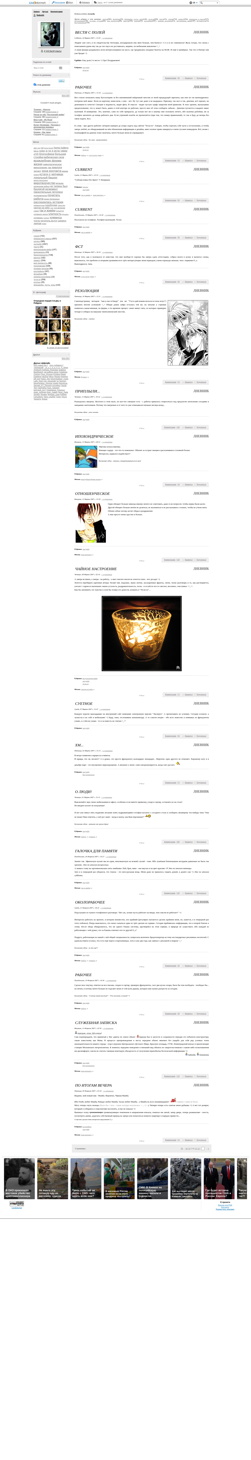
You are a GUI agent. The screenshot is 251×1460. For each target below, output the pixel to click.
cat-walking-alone (51, 372)
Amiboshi (37, 370)
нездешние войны (42, 186)
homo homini (48, 148)
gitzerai (45, 376)
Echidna (56, 374)
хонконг (46, 218)
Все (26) (65, 96)
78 (182, 1148)
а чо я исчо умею (56, 150)
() (179, 78)
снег (51, 208)
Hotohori (64, 376)
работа (38, 198)
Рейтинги (86, 2)
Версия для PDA (225, 1205)
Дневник (201, 32)
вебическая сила (54, 157)
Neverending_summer (43, 383)
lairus (36, 151)
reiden (42, 151)
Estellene (37, 376)
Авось (99, 2)
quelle (55, 383)
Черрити (37, 399)
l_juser (65, 379)
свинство (61, 205)
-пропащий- (39, 368)
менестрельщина (41, 180)
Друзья (45, 11)
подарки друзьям (41, 269)
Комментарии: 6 (51, 117)
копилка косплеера (42, 277)
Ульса (64, 397)
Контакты (225, 1207)
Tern (35, 388)
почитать (54, 195)
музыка (59, 183)
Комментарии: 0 (51, 112)
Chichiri (37, 374)
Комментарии (57, 11)
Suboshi (34, 15)
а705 (36, 154)
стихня (37, 236)
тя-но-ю (37, 279)
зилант (37, 171)
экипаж (37, 223)
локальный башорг (45, 177)
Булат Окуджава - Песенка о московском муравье (47, 126)
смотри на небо (42, 207)
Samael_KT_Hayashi (43, 385)
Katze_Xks (45, 379)
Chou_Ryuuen (46, 374)
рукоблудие (51, 205)
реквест (37, 260)
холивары (38, 218)
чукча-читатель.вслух (45, 220)
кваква (65, 171)
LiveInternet (38, 3)
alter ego (37, 148)
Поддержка (191, 2)
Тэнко (58, 397)
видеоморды (39, 252)
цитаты (37, 241)
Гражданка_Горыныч (55, 390)
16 (186, 1148)
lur (58, 381)
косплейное (39, 271)
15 (189, 1148)
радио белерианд (52, 199)
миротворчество (44, 183)
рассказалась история (48, 202)
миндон (37, 258)
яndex (44, 224)
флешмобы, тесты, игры (44, 285)
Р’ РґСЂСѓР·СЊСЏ (52, 51)
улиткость (55, 214)
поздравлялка (40, 195)
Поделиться (201, 78)
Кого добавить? (56, 365)
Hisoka (57, 376)
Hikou (51, 376)
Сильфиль (38, 397)
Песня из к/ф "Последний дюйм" (49, 115)
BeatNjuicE (38, 372)
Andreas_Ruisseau (50, 370)
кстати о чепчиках (51, 174)
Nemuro (62, 381)
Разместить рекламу (225, 1209)
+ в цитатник (106, 38)
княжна (36, 175)
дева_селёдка (40, 392)
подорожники (39, 266)
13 (196, 1148)
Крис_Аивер (52, 392)
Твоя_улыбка (49, 397)
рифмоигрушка (39, 205)
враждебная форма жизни (91, 479)
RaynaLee (63, 383)
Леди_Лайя (63, 392)
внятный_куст (40, 390)
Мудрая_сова (54, 394)
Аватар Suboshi (50, 34)
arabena (62, 370)
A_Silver (64, 368)
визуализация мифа (43, 249)
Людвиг (43, 394)
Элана (44, 399)
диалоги (57, 167)
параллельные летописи (48, 192)
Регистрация (60, 2)
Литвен (37, 394)
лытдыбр (38, 244)
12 (199, 1148)
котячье (37, 282)
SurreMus (56, 385)
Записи (36, 11)
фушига (65, 214)
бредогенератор (41, 255)
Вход (71, 2)
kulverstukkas (56, 379)
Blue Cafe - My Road (43, 120)
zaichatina (42, 388)
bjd (42, 148)
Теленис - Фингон (42, 109)
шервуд (62, 220)
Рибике (63, 394)
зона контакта (51, 171)
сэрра (36, 211)
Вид (195, 3)
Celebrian (63, 372)
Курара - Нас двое (42, 132)
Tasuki (63, 385)
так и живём (47, 210)
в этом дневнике (43, 85)
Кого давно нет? (41, 365)
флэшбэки (38, 274)
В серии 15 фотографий (58, 348)
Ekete (63, 374)
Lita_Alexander (49, 381)
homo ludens (61, 147)
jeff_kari (37, 379)
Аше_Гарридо (53, 388)
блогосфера (46, 154)
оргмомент (51, 189)
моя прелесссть (41, 263)
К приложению (62, 296)
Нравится (189, 78)
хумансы (56, 217)
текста (36, 247)
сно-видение (59, 208)
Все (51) (65, 358)
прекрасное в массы (43, 239)
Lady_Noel (38, 381)
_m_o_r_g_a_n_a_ (53, 368)
